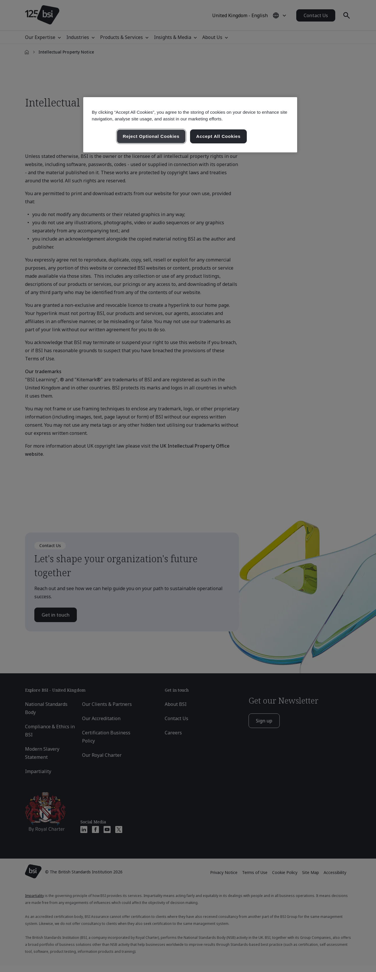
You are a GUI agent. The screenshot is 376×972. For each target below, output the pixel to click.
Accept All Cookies (218, 136)
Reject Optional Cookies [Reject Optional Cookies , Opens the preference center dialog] (151, 136)
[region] (190, 124)
